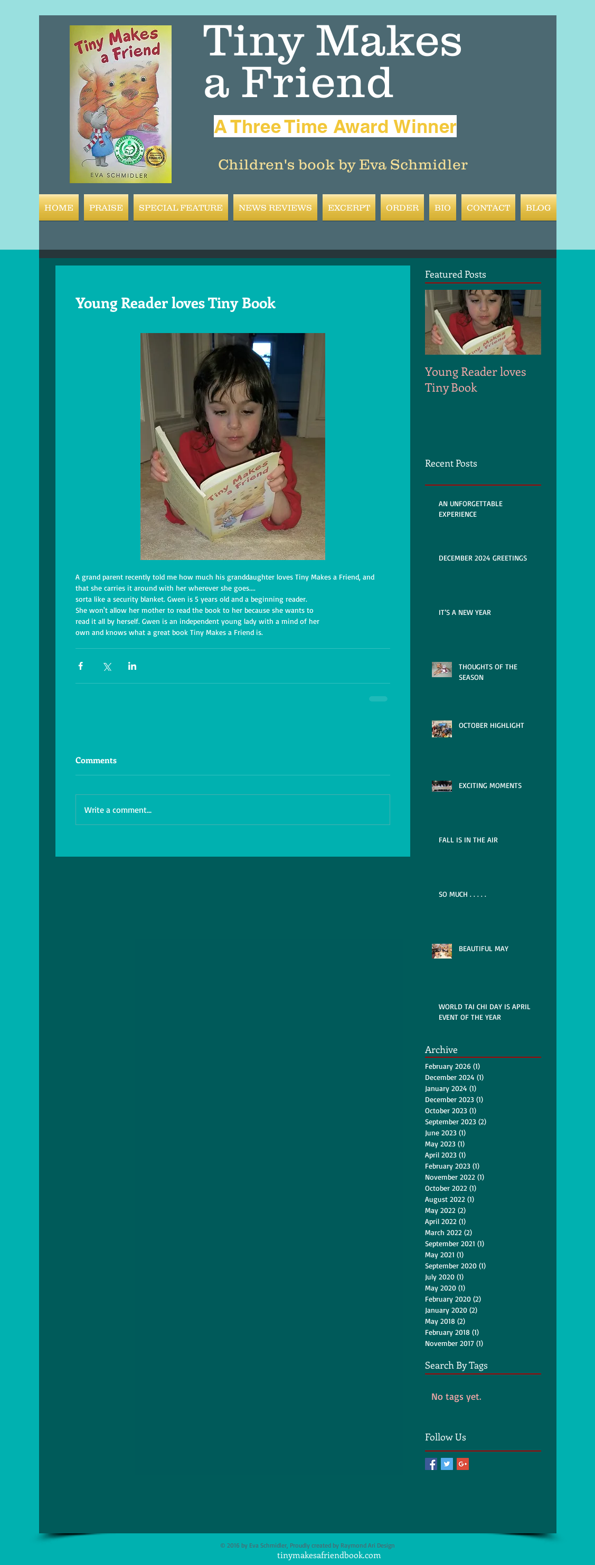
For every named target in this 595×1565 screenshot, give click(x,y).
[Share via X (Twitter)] (106, 666)
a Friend (298, 81)
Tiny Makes (333, 39)
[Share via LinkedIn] (132, 666)
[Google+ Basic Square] (463, 1464)
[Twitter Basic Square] (447, 1464)
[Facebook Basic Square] (431, 1464)
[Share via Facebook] (80, 666)
